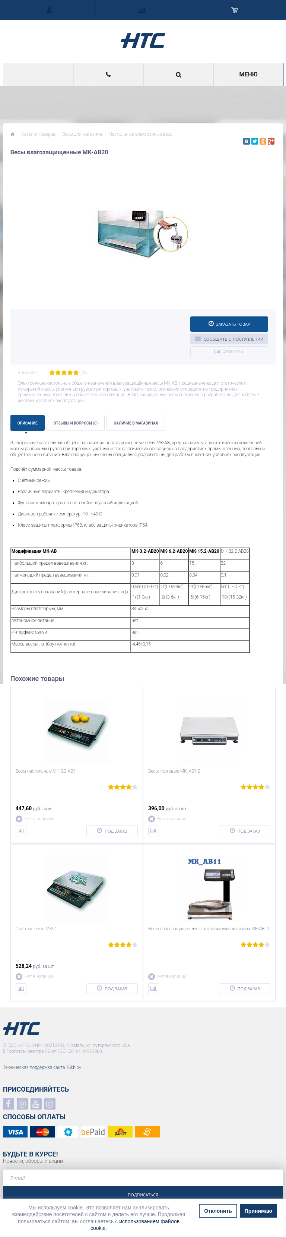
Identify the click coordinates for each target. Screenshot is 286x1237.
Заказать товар (229, 324)
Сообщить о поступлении (229, 338)
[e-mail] (143, 1178)
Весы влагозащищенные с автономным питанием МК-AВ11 (209, 928)
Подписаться (143, 1194)
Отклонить (218, 1211)
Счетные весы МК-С (36, 928)
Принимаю (258, 1211)
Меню (248, 74)
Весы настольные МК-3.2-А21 (46, 771)
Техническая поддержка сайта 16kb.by (42, 1067)
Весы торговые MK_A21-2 (174, 771)
